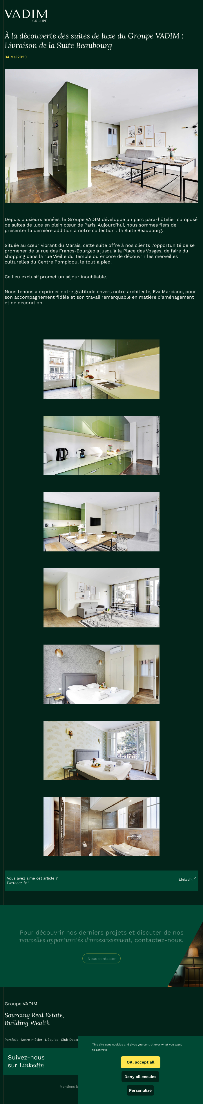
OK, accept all (140, 1062)
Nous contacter (102, 958)
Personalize (140, 1090)
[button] (194, 16)
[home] (26, 16)
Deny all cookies (140, 1076)
